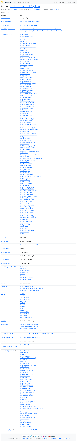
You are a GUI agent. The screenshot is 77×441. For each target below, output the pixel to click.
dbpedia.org (55, 9)
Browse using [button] (17, 2)
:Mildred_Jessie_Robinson (28, 217)
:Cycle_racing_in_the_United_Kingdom (31, 288)
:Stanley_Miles (25, 156)
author (4, 237)
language (5, 248)
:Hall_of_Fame (24, 162)
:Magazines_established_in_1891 (30, 151)
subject (4, 287)
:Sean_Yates (24, 110)
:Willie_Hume (24, 56)
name (4, 256)
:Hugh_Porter (24, 144)
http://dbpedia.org (35, 9)
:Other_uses (24, 272)
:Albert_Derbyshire (26, 183)
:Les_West (23, 67)
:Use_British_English (26, 277)
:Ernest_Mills (24, 173)
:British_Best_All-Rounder (28, 58)
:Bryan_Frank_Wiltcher (27, 189)
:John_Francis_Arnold (26, 208)
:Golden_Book (24, 345)
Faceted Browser (59, 2)
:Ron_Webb (24, 228)
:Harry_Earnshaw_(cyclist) (28, 147)
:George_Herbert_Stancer (28, 133)
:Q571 (23, 301)
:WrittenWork (24, 312)
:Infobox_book (25, 270)
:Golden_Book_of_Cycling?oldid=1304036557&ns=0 (37, 334)
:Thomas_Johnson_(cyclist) (28, 128)
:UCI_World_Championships (28, 94)
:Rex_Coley (24, 226)
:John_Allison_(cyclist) (26, 207)
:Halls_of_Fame (25, 169)
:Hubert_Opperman (26, 65)
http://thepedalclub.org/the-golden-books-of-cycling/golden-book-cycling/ (41, 31)
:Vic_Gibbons (24, 232)
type (3, 294)
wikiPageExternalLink (8, 29)
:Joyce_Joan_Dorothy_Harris (28, 214)
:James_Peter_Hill (25, 86)
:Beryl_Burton (24, 61)
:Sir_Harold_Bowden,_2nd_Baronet (30, 176)
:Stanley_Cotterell (25, 79)
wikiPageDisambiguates (9, 346)
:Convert (23, 268)
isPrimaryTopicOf (7, 337)
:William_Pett (24, 113)
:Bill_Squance (24, 185)
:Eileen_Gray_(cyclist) (26, 70)
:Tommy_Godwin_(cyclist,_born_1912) (31, 408)
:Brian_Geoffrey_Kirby (27, 187)
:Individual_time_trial (26, 90)
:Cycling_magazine (26, 167)
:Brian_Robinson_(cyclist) (27, 83)
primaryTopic (7, 430)
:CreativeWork (26, 317)
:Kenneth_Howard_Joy (27, 216)
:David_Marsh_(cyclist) (27, 102)
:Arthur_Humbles (25, 165)
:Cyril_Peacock (25, 138)
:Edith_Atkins (24, 68)
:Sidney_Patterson (26, 164)
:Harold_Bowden (25, 397)
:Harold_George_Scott (27, 199)
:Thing (22, 294)
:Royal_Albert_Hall (26, 111)
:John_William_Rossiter (27, 210)
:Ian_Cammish (25, 74)
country (4, 241)
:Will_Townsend (25, 234)
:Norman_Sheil (25, 45)
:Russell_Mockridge (26, 140)
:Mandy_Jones (25, 131)
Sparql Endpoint (70, 2)
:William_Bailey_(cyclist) (27, 146)
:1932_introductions (26, 36)
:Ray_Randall (24, 223)
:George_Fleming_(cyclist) (28, 198)
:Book (22, 296)
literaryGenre (6, 21)
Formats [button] (26, 2)
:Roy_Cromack (25, 137)
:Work (22, 308)
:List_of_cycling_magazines (28, 25)
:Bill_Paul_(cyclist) (25, 97)
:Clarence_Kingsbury (26, 88)
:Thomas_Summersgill (27, 174)
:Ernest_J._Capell (25, 122)
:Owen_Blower (25, 178)
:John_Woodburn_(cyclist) (28, 124)
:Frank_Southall (25, 63)
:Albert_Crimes (25, 182)
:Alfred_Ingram (25, 171)
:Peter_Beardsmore (26, 221)
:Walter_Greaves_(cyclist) (27, 119)
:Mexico (23, 40)
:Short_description (26, 276)
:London (23, 38)
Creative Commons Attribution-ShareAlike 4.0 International (55, 438)
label (3, 321)
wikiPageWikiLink (7, 34)
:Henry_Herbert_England (27, 205)
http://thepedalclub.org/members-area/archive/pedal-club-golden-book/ (40, 29)
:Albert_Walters (25, 180)
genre (4, 245)
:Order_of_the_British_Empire (29, 59)
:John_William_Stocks (26, 212)
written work (14, 9)
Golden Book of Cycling (25, 6)
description (5, 18)
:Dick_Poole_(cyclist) (26, 120)
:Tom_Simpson (25, 52)
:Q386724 (24, 299)
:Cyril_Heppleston (26, 149)
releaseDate (5, 263)
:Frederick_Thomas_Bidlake (28, 135)
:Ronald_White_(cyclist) (27, 230)
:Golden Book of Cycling (29, 324)
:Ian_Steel (23, 49)
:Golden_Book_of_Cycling (30, 337)
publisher (5, 25)
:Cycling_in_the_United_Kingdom (30, 155)
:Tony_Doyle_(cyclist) (26, 54)
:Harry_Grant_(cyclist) (27, 106)
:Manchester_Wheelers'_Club (29, 129)
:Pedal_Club (24, 219)
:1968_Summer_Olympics (28, 43)
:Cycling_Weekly (25, 85)
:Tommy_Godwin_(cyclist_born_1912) (31, 158)
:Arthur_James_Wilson (27, 104)
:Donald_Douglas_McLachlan (29, 196)
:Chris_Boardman (25, 81)
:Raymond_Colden (26, 225)
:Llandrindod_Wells (26, 115)
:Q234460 (24, 297)
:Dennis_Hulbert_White (27, 194)
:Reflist (22, 274)
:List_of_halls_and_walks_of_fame (30, 21)
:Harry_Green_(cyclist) (27, 203)
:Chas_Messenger (26, 99)
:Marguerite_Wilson (26, 108)
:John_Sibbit (24, 50)
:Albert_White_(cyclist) (27, 95)
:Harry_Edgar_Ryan (26, 201)
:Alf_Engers (24, 34)
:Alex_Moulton (25, 126)
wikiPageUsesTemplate (8, 267)
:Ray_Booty (24, 76)
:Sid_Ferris (23, 41)
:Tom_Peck (24, 153)
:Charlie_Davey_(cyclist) (27, 101)
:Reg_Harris (24, 117)
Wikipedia (25, 438)
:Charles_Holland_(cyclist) (28, 47)
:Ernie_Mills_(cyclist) (26, 386)
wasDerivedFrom (7, 334)
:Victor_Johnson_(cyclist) (27, 142)
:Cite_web (23, 267)
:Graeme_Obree (25, 92)
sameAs (4, 324)
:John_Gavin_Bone (26, 77)
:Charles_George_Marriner (28, 191)
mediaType (5, 252)
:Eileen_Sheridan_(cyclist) (28, 72)
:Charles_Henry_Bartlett (27, 160)
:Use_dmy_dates (25, 279)
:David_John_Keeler (26, 192)
